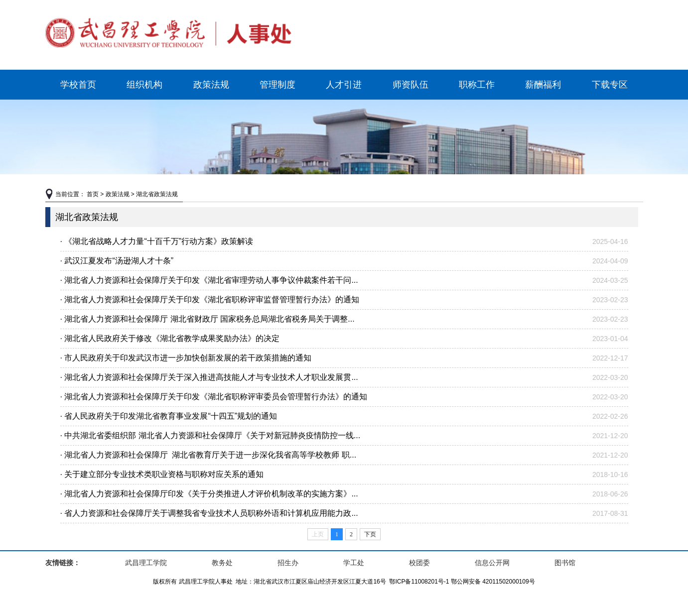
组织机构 (144, 85)
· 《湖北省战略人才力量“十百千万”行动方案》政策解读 (157, 241)
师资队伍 (410, 85)
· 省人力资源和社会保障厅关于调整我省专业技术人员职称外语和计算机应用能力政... (209, 513)
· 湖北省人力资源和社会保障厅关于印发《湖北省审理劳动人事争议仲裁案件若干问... (209, 280)
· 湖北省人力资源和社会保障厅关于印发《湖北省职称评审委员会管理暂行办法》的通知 (214, 396)
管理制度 (277, 85)
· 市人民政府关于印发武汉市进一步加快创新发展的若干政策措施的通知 (186, 358)
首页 (93, 194)
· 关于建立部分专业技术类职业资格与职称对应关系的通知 (162, 474)
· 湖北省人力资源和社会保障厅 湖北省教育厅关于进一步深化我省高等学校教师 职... (208, 455)
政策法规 (211, 85)
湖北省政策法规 (157, 194)
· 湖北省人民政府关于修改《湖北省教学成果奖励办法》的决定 (170, 338)
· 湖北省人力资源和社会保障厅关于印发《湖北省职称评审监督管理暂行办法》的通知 (210, 299)
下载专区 (610, 85)
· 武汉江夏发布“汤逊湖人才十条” (117, 260)
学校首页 (78, 85)
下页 (370, 534)
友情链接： (62, 563)
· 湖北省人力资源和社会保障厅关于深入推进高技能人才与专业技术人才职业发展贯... (209, 377)
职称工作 (477, 85)
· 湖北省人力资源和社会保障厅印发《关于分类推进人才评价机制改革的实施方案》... (209, 493)
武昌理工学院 (146, 563)
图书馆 (564, 563)
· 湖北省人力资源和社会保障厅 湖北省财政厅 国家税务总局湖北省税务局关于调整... (207, 319)
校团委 (419, 563)
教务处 (222, 563)
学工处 (353, 563)
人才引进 (344, 85)
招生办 (287, 563)
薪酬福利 (543, 85)
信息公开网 (492, 563)
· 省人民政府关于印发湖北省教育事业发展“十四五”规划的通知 (168, 416)
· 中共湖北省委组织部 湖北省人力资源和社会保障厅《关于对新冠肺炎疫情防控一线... (210, 435)
